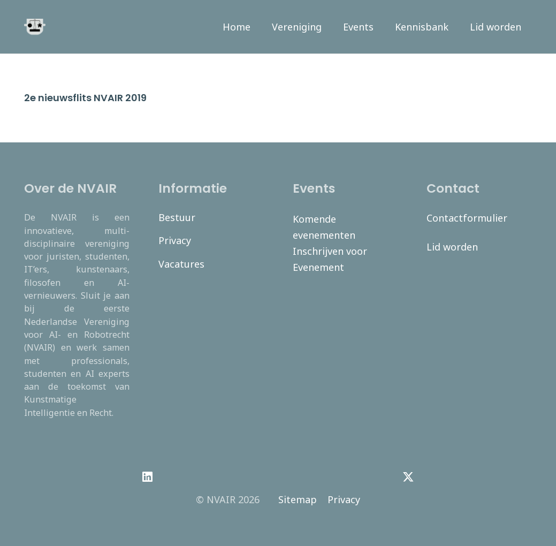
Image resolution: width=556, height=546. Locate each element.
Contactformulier (466, 217)
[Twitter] (408, 476)
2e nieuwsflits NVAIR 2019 (85, 97)
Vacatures (181, 263)
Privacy (174, 240)
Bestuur (176, 217)
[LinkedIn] (147, 476)
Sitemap (297, 499)
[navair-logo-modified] (34, 27)
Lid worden (452, 246)
